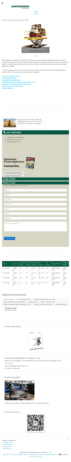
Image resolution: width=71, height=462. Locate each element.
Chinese (36, 14)
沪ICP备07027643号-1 (51, 454)
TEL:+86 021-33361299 (12, 368)
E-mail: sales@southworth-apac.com (16, 366)
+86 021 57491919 (12, 454)
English (36, 12)
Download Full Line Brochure (13, 176)
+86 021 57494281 (29, 454)
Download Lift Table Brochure (13, 173)
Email (30, 124)
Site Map (39, 454)
